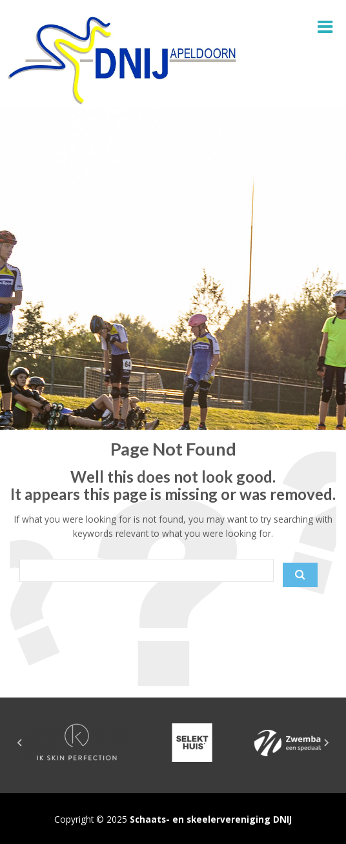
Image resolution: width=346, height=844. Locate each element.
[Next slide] (326, 743)
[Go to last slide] (20, 743)
